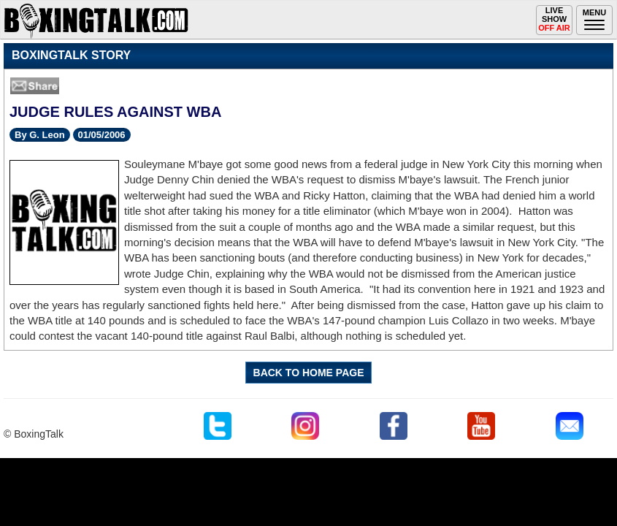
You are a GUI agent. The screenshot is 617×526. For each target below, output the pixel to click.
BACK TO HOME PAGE (308, 372)
